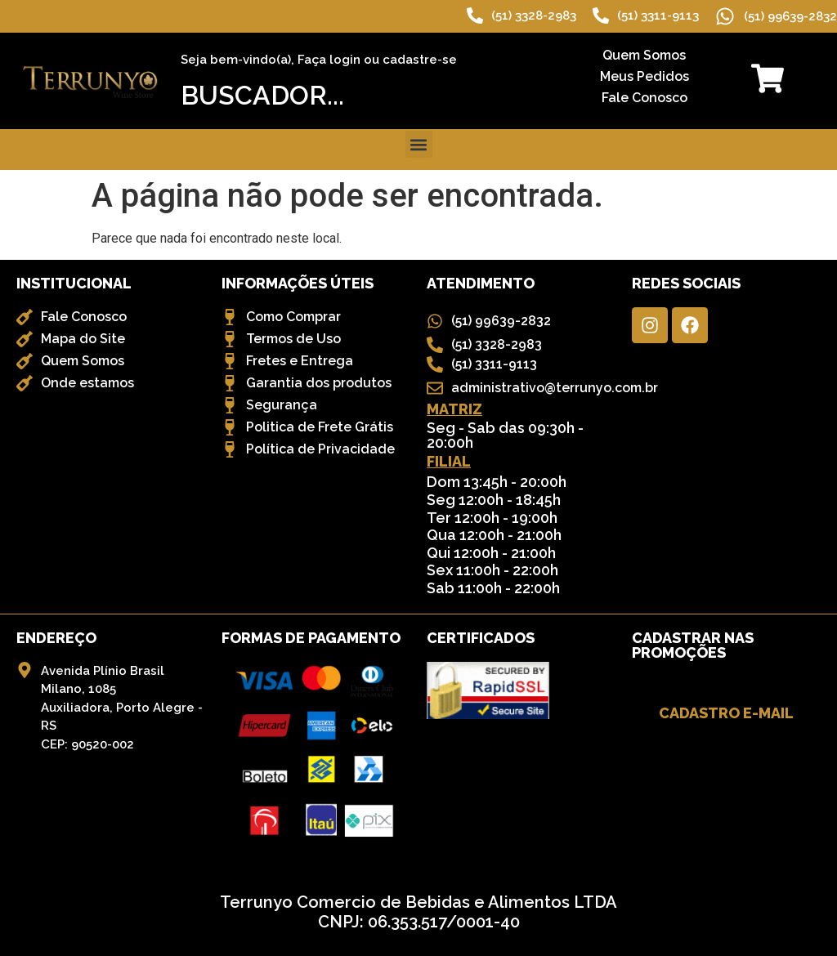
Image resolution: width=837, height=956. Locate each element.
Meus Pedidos (644, 76)
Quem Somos (644, 55)
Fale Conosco (644, 97)
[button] (418, 144)
